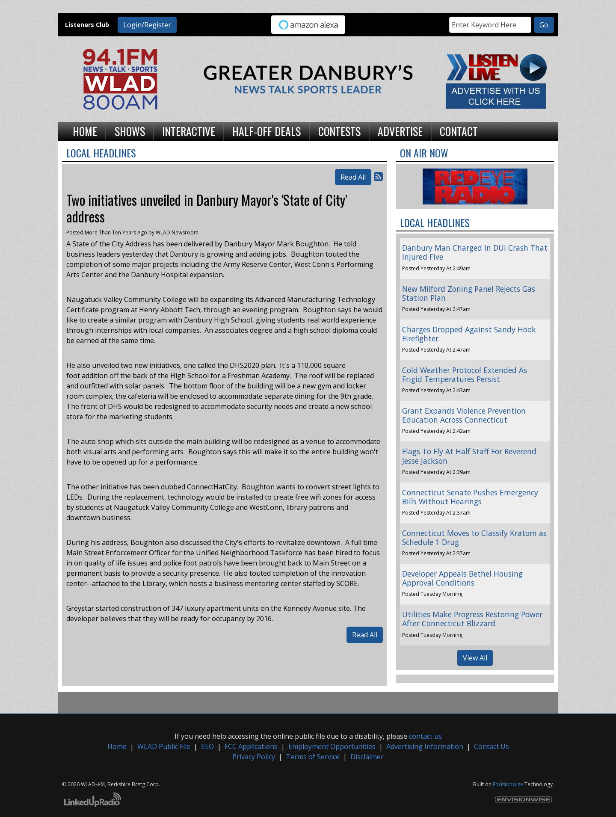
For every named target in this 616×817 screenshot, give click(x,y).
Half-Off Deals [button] (266, 131)
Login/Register (147, 25)
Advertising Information (424, 746)
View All (475, 658)
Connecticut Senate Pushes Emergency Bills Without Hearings (470, 496)
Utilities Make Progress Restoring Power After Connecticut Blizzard (472, 618)
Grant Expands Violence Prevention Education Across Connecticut (464, 415)
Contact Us (491, 746)
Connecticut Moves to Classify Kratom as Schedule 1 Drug (474, 537)
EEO (207, 746)
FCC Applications (251, 746)
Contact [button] (459, 131)
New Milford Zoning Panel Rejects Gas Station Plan (468, 293)
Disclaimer (367, 756)
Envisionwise (508, 784)
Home (117, 746)
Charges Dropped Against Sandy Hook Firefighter (469, 333)
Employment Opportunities (332, 746)
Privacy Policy (253, 756)
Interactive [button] (188, 131)
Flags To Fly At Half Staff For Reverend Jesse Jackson (469, 455)
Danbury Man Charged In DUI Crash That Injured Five (475, 252)
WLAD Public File (163, 746)
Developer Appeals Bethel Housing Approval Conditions (462, 578)
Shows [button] (130, 131)
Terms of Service (313, 756)
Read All (353, 177)
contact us (425, 736)
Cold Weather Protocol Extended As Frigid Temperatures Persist (464, 374)
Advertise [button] (400, 131)
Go (543, 25)
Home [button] (85, 131)
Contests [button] (339, 131)
